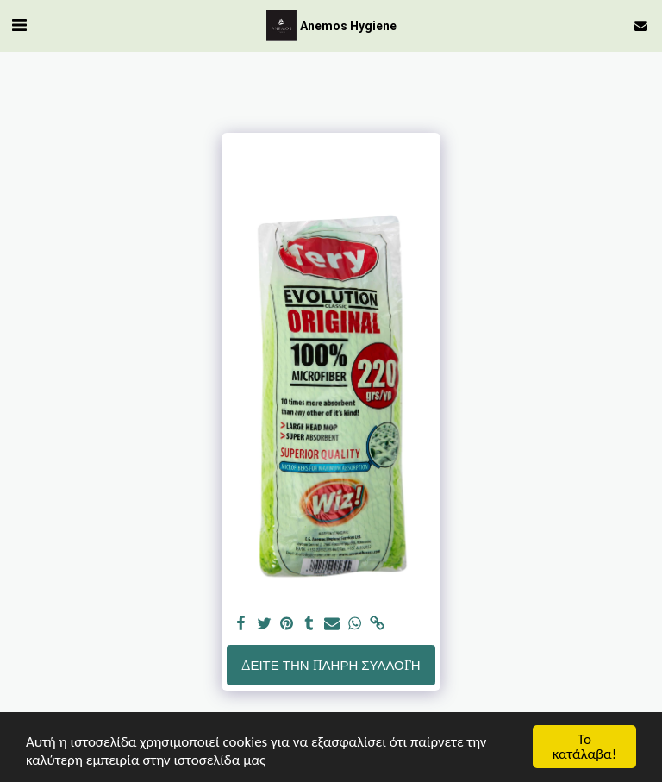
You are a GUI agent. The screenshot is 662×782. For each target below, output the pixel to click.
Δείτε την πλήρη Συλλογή (330, 665)
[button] (19, 24)
